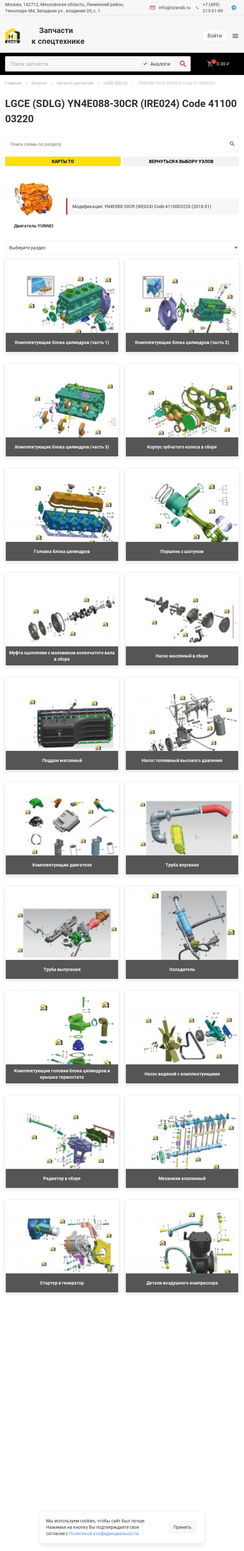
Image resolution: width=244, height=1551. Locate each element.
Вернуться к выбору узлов (181, 161)
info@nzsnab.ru (175, 7)
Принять (182, 1527)
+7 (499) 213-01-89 (213, 7)
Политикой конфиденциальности (104, 1533)
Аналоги (160, 63)
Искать (230, 144)
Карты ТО (63, 161)
